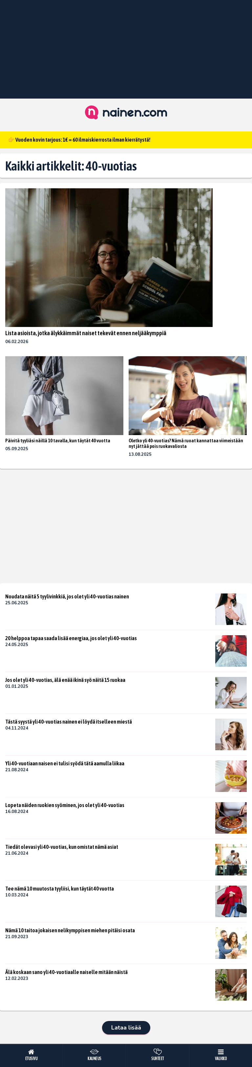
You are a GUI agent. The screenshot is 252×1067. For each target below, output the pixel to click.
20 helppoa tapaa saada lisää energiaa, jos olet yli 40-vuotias (71, 638)
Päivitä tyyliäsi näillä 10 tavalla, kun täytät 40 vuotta (57, 440)
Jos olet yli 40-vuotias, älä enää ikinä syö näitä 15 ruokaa (65, 680)
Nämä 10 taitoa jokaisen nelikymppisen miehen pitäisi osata (70, 930)
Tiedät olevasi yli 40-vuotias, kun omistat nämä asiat (61, 847)
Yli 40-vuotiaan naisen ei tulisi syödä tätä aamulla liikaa (64, 763)
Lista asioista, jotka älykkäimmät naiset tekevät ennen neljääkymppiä (85, 333)
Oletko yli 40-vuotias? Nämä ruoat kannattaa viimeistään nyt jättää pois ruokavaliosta (186, 443)
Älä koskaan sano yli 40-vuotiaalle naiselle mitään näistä (66, 972)
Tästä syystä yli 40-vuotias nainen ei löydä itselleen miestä (68, 721)
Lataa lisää (126, 1028)
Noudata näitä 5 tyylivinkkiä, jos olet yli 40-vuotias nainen (67, 596)
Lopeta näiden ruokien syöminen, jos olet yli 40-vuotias (64, 805)
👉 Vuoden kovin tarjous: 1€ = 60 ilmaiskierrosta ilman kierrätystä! (79, 139)
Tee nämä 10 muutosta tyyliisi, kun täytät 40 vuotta (59, 888)
